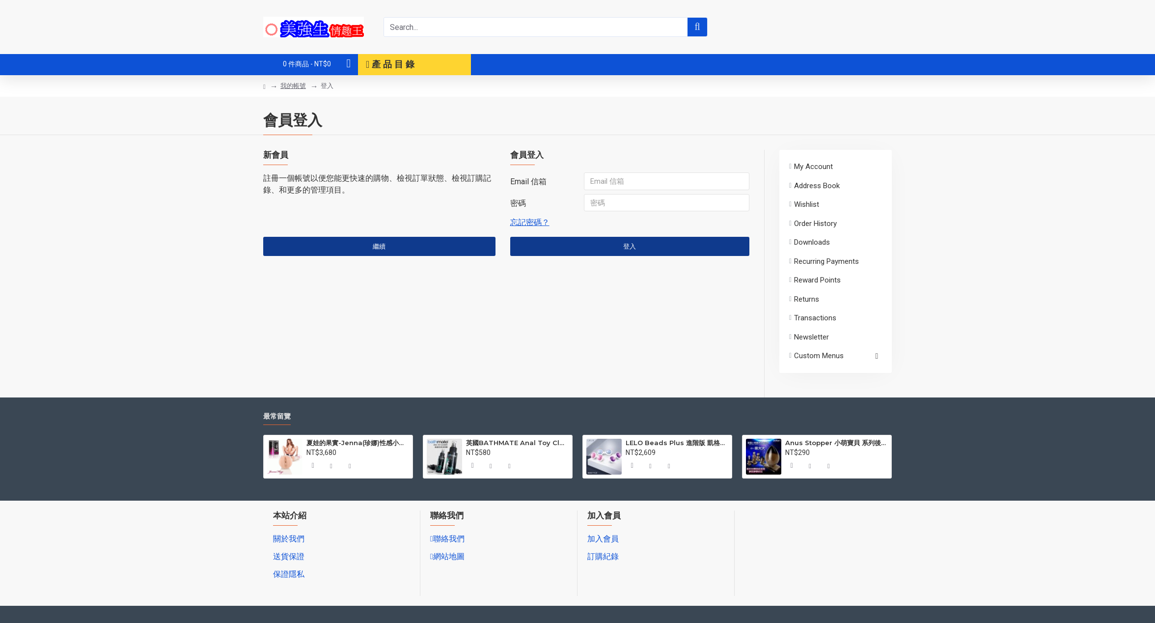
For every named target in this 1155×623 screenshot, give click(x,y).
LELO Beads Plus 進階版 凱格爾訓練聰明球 (677, 443)
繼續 (379, 249)
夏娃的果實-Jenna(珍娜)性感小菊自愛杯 (357, 443)
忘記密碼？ (530, 224)
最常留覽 (277, 416)
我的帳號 (293, 85)
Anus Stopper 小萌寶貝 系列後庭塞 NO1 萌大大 (836, 443)
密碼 (518, 204)
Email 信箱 (528, 181)
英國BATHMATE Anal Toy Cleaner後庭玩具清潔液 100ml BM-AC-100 (517, 443)
